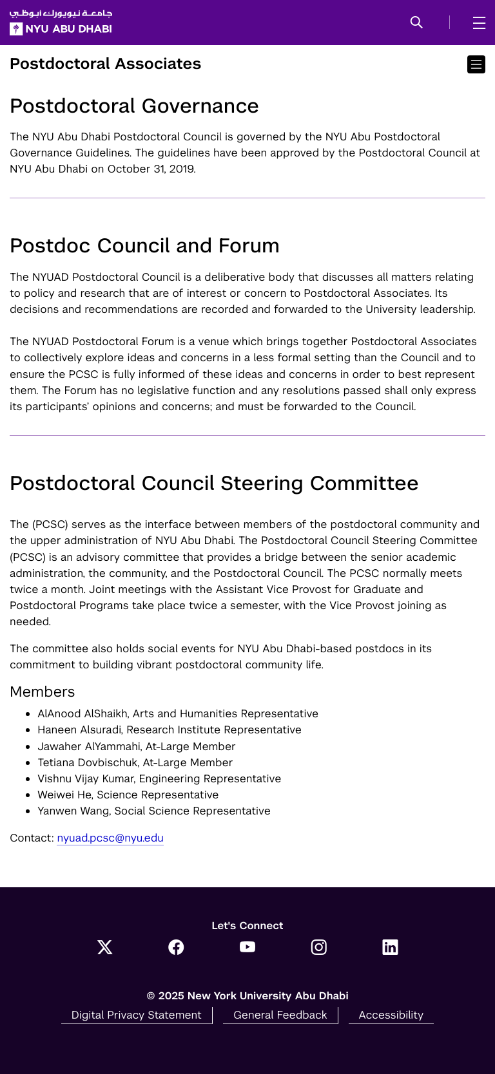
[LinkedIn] (390, 948)
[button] (417, 23)
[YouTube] (248, 948)
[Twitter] (105, 948)
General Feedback (280, 1015)
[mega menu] (475, 22)
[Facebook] (176, 948)
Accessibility (391, 1015)
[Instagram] (318, 948)
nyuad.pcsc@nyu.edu (110, 838)
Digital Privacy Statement (137, 1015)
